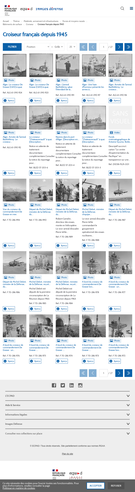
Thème (16, 21)
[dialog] (67, 485)
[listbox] (37, 47)
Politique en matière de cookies (19, 488)
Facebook (54, 385)
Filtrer (12, 47)
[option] (38, 47)
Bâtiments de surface (12, 24)
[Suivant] (119, 47)
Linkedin (71, 385)
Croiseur (29, 24)
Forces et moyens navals (74, 21)
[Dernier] (128, 47)
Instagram (80, 385)
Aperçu (9, 100)
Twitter (62, 385)
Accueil (6, 21)
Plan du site (67, 454)
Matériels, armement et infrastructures (41, 21)
